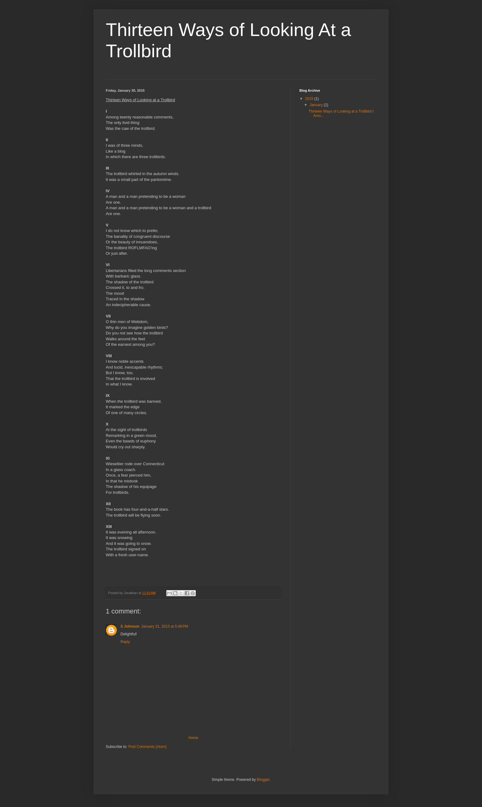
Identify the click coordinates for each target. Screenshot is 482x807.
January (317, 105)
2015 (309, 99)
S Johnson (129, 626)
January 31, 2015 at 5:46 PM (164, 626)
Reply (125, 642)
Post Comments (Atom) (147, 747)
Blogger (263, 779)
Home (193, 738)
